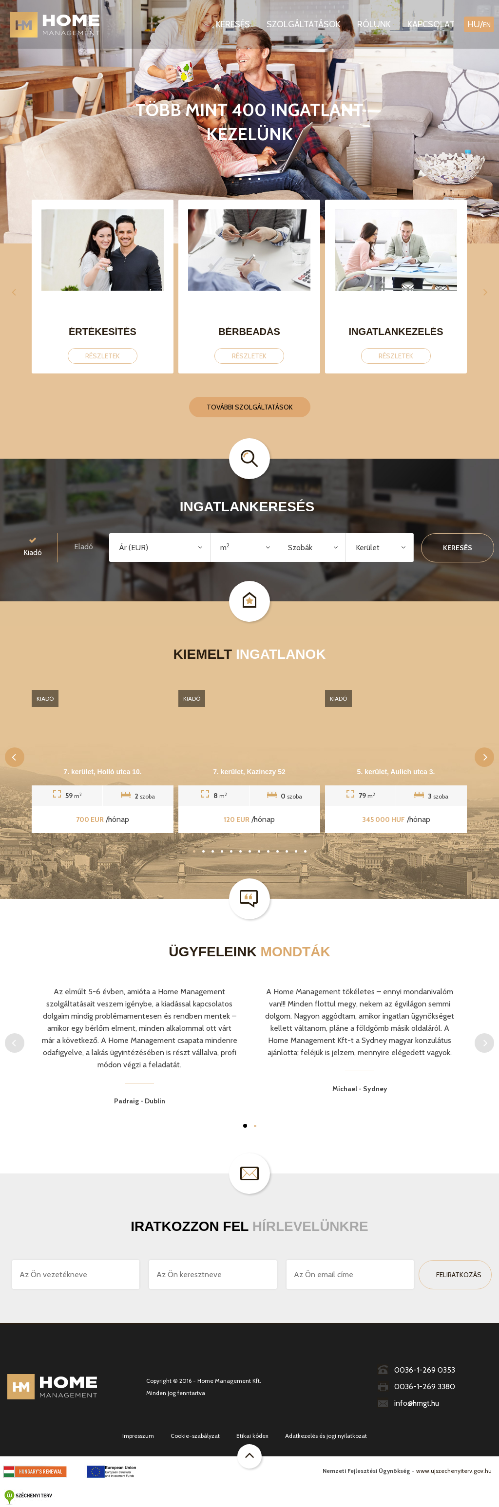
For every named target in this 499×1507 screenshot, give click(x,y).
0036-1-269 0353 (416, 1370)
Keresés (233, 24)
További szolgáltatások (250, 407)
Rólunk (374, 24)
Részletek (102, 356)
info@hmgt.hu (408, 1403)
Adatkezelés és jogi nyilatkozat (326, 1435)
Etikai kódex (252, 1435)
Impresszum (138, 1435)
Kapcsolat (431, 24)
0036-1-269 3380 (416, 1386)
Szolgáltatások (304, 24)
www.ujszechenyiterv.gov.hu (454, 1470)
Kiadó (32, 546)
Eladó (83, 546)
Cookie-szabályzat (195, 1435)
